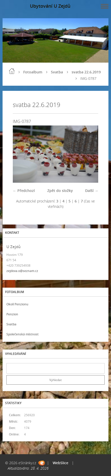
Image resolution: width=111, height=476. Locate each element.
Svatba (57, 72)
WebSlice (60, 462)
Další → (91, 190)
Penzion (12, 314)
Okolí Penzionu (17, 304)
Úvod (12, 71)
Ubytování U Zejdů (50, 6)
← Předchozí (24, 190)
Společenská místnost (22, 334)
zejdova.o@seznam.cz (22, 271)
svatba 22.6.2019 (86, 72)
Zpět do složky (60, 190)
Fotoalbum (32, 72)
